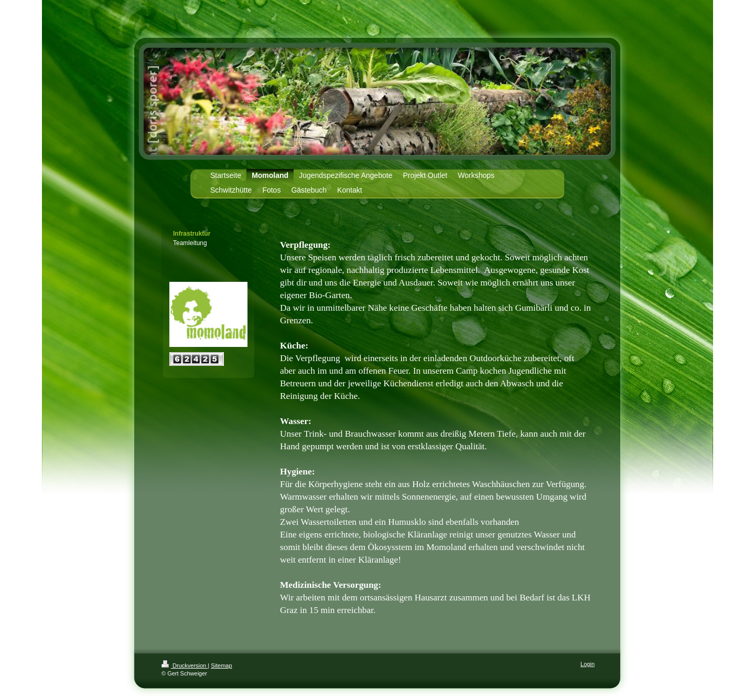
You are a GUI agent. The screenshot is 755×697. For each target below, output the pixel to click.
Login (587, 664)
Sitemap (221, 665)
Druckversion (184, 665)
